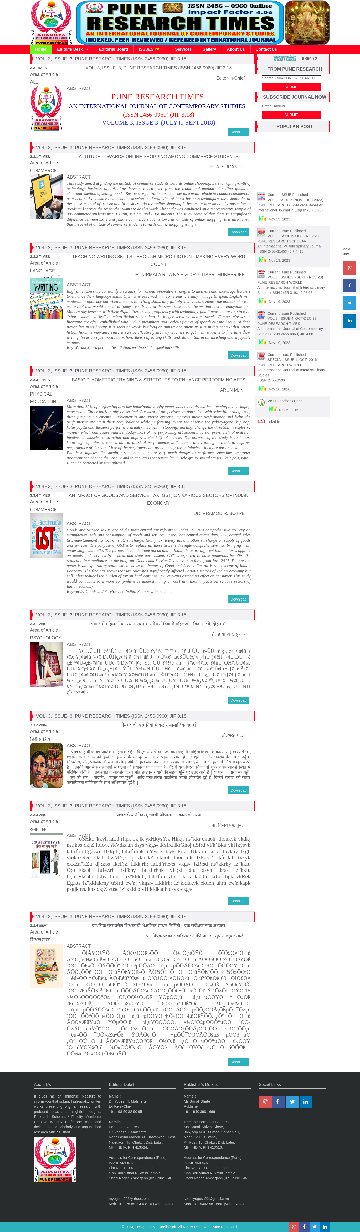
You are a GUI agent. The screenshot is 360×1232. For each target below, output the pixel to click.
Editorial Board (113, 49)
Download (238, 132)
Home (41, 49)
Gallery (209, 49)
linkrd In (274, 419)
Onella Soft (167, 1227)
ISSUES (151, 49)
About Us (236, 49)
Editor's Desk (72, 49)
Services (183, 49)
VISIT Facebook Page (285, 398)
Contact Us (266, 49)
